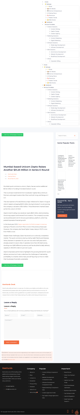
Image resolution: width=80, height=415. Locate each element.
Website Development (57, 54)
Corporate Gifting (55, 61)
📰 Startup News (52, 13)
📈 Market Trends (52, 17)
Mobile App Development (58, 45)
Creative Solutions (52, 27)
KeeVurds (7, 368)
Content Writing (55, 29)
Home (46, 2)
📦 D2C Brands (51, 8)
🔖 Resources (51, 15)
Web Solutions (51, 49)
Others (49, 58)
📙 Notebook (48, 22)
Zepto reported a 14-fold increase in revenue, (32, 224)
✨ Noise (49, 6)
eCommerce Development (58, 52)
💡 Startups (48, 4)
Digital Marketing (55, 40)
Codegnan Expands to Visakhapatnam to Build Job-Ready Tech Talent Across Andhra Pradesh (62, 161)
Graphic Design (55, 31)
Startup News (12, 176)
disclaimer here (11, 359)
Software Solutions (52, 42)
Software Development (57, 47)
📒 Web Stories (51, 20)
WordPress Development (58, 56)
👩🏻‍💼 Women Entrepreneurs (54, 11)
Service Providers (50, 24)
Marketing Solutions (52, 36)
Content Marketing (56, 38)
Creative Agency (55, 33)
